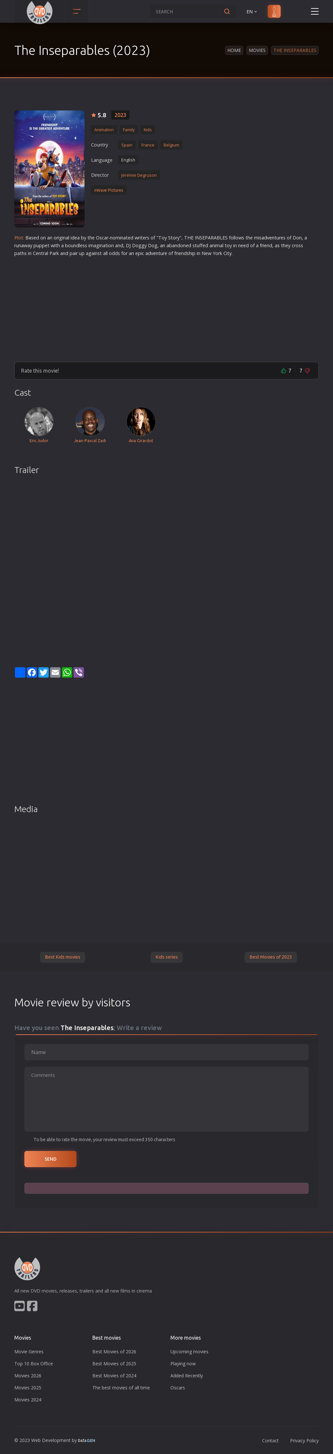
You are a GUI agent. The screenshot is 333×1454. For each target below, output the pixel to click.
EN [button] (252, 11)
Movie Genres (29, 1351)
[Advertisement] (166, 306)
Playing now (183, 1363)
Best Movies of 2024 (114, 1375)
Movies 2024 (27, 1400)
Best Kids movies (62, 957)
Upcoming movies (189, 1351)
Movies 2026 (27, 1375)
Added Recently (186, 1375)
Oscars (177, 1387)
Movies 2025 (27, 1387)
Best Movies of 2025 (114, 1363)
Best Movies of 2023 (270, 957)
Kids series (166, 957)
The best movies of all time (121, 1387)
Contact (270, 1440)
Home (234, 50)
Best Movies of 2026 (114, 1351)
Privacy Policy (304, 1440)
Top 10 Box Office (33, 1363)
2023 (120, 115)
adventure (272, 238)
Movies (257, 50)
